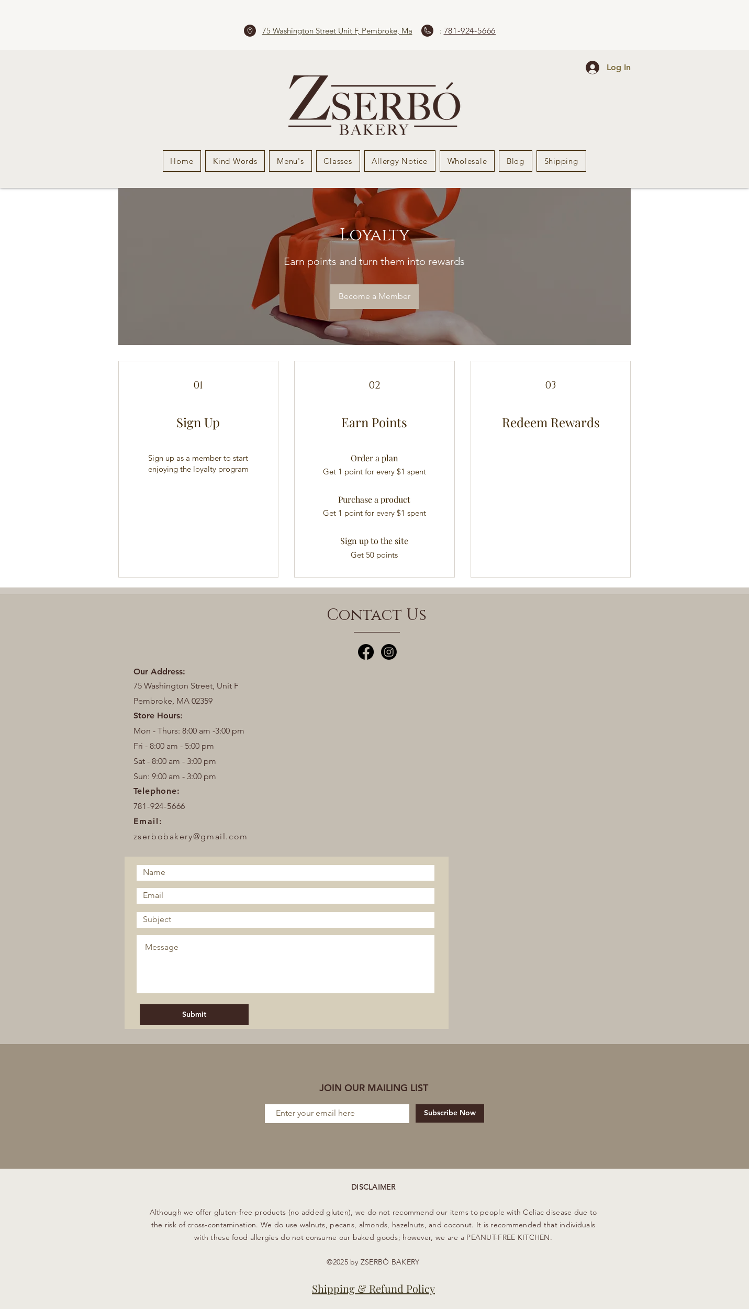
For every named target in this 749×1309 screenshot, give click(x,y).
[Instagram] (389, 652)
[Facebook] (366, 652)
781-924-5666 (470, 31)
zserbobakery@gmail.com (190, 836)
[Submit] (194, 1014)
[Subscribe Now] (450, 1113)
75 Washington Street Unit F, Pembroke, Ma (337, 31)
